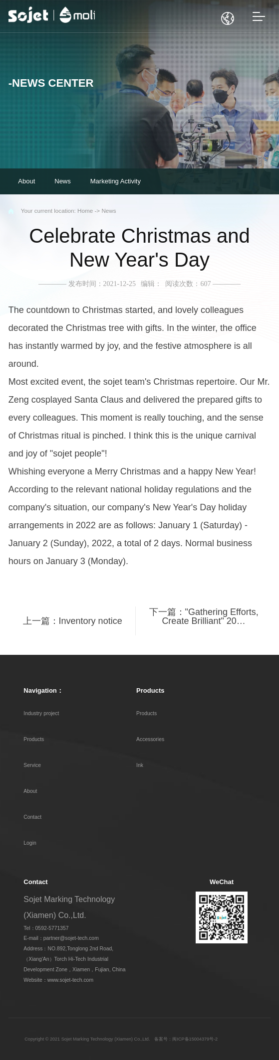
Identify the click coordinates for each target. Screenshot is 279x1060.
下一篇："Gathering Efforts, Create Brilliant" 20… (204, 616)
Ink (139, 765)
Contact (32, 817)
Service (32, 765)
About (30, 791)
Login (29, 843)
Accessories (150, 739)
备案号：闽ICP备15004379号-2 (186, 1039)
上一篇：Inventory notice (72, 621)
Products (33, 739)
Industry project (41, 713)
